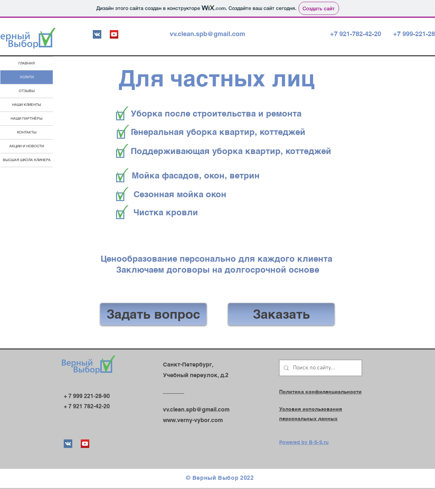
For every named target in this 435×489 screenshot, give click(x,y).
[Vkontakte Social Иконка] (97, 34)
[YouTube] (114, 34)
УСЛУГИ (27, 77)
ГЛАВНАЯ (26, 63)
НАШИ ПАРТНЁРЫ (27, 118)
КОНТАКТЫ (26, 132)
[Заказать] (281, 314)
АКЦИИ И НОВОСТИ (26, 146)
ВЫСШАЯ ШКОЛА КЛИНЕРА (27, 160)
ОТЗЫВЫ (27, 91)
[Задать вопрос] (153, 314)
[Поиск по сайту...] (320, 368)
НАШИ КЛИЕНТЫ (26, 104)
